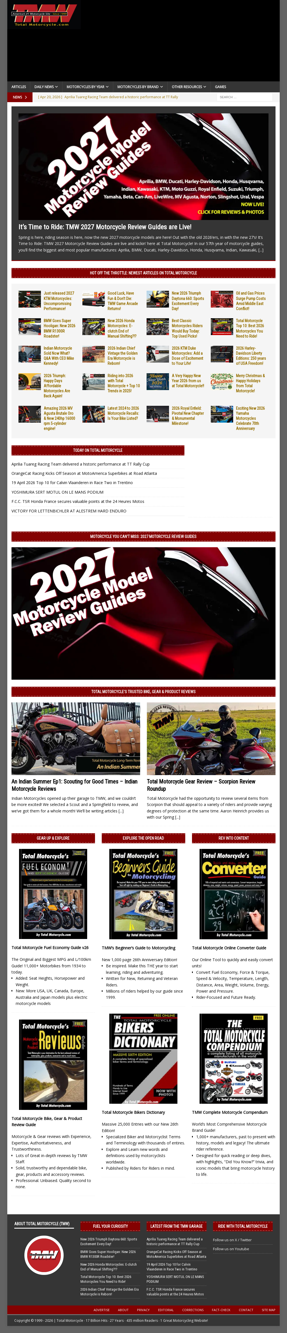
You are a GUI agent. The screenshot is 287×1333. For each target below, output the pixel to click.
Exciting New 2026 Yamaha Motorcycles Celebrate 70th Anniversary (250, 418)
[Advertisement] (180, 42)
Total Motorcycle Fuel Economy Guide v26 (50, 947)
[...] (260, 250)
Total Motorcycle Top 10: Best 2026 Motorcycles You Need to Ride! (105, 1279)
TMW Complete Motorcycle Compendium (230, 1112)
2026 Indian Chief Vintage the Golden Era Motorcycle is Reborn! (109, 1291)
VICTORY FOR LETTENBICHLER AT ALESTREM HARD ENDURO (68, 511)
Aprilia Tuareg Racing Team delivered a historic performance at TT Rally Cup (80, 464)
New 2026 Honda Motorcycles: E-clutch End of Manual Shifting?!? (108, 1266)
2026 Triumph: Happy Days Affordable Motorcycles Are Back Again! (57, 386)
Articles (18, 86)
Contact (246, 1310)
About (123, 1310)
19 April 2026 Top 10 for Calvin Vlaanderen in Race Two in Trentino (72, 482)
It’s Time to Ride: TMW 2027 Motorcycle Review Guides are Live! (104, 227)
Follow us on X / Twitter (232, 1239)
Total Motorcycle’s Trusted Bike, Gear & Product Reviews (143, 692)
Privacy (143, 1310)
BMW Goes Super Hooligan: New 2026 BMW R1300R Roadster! (108, 1254)
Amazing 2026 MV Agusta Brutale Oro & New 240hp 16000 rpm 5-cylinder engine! (59, 418)
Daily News (44, 86)
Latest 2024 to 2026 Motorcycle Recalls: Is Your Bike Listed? (123, 413)
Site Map (269, 1310)
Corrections (192, 1310)
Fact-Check (221, 1310)
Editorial (166, 1310)
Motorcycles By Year (85, 86)
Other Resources (187, 86)
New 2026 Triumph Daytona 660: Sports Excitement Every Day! (108, 1241)
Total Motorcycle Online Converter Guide (229, 947)
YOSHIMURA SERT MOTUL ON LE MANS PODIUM (57, 492)
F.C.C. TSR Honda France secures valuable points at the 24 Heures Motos (77, 501)
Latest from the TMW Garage (177, 1226)
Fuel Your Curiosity (110, 1226)
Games (220, 86)
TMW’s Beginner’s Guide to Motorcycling (138, 947)
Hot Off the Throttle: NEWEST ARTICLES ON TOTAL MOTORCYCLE (143, 273)
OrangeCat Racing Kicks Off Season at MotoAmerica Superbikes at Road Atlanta (84, 473)
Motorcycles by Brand (138, 86)
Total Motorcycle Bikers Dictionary (133, 1112)
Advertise (102, 1310)
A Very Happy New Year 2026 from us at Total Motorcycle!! (188, 381)
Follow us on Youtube (231, 1248)
